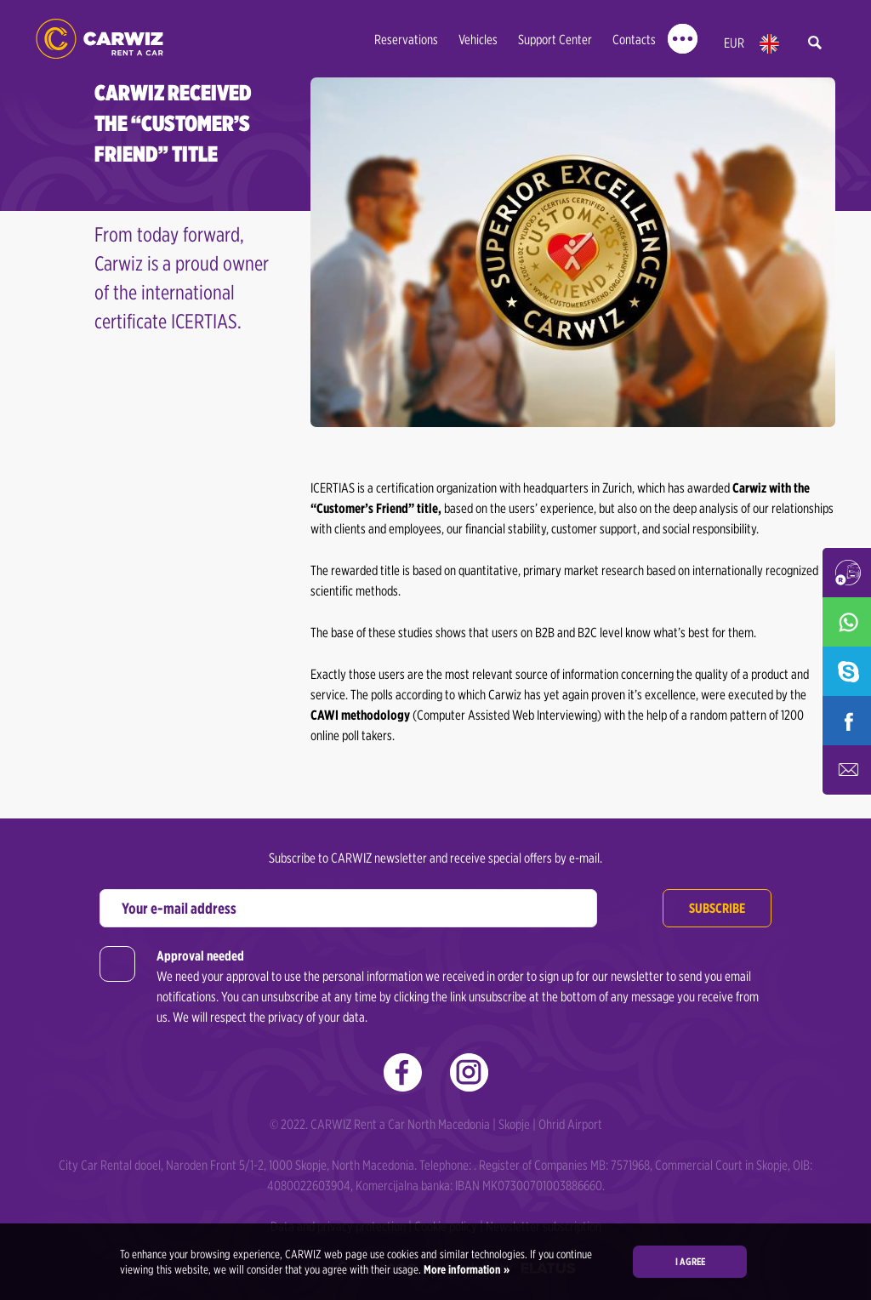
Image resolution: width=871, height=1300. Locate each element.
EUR (734, 43)
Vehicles (478, 39)
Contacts (634, 39)
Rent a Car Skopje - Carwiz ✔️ (99, 38)
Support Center (555, 39)
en (769, 44)
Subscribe (717, 908)
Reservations (406, 39)
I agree (690, 1261)
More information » (465, 1269)
